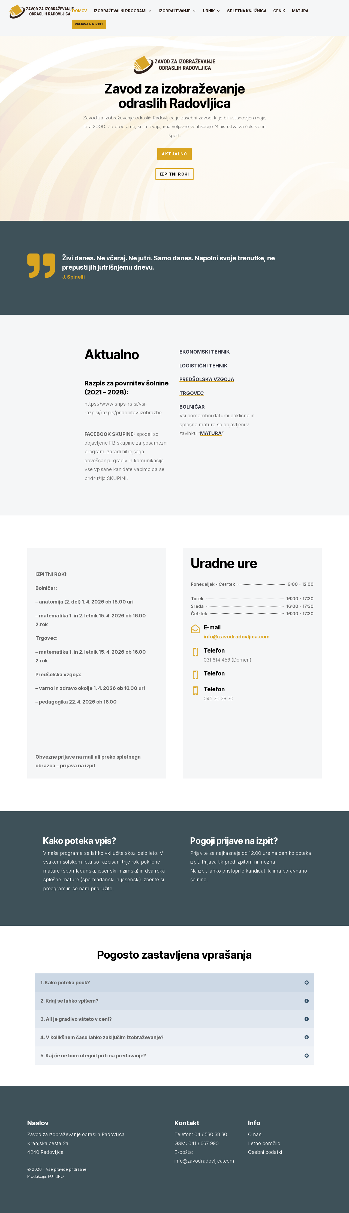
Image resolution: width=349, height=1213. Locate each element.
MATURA (211, 433)
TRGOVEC (191, 393)
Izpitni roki (174, 174)
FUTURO (56, 1176)
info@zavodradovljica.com (237, 636)
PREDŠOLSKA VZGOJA (206, 379)
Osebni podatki (265, 1152)
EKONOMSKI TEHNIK (204, 352)
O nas (254, 1134)
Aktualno (174, 154)
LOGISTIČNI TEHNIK (203, 366)
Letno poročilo (264, 1143)
